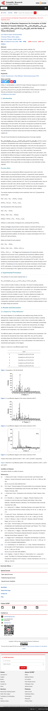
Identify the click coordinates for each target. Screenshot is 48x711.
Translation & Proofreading (7, 696)
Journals (10, 12)
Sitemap (2, 681)
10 (31, 252)
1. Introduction (6, 98)
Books (2, 679)
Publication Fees (29, 684)
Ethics (26, 674)
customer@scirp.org (9, 616)
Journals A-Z (3, 674)
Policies (28, 689)
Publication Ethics (29, 694)
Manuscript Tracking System (7, 691)
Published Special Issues (8, 578)
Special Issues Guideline (8, 581)
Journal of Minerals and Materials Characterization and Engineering (18, 18)
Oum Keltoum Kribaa (6, 34)
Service (3, 689)
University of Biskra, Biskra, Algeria (10, 37)
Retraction (27, 698)
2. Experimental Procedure (11, 273)
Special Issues (28, 686)
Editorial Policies (29, 677)
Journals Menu (6, 566)
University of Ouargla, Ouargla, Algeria (11, 39)
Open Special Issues (7, 574)
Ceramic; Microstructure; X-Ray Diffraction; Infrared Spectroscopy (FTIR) (20, 76)
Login (4, 8)
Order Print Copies (5, 694)
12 (2, 554)
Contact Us (4, 593)
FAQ (2, 597)
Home (4, 12)
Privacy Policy (28, 701)
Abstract (3, 47)
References (4, 474)
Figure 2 (3, 426)
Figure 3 (3, 454)
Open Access (28, 691)
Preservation (28, 696)
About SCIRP (29, 672)
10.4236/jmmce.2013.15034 (11, 41)
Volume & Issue (4, 701)
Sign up (32, 709)
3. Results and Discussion (11, 307)
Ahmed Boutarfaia (17, 34)
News (1, 686)
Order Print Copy (5, 590)
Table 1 (24, 277)
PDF (20, 41)
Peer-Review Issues (30, 681)
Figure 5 (3, 462)
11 (14, 264)
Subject (2, 677)
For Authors (28, 679)
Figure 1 (3, 398)
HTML (24, 41)
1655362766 (7, 623)
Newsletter (4, 587)
